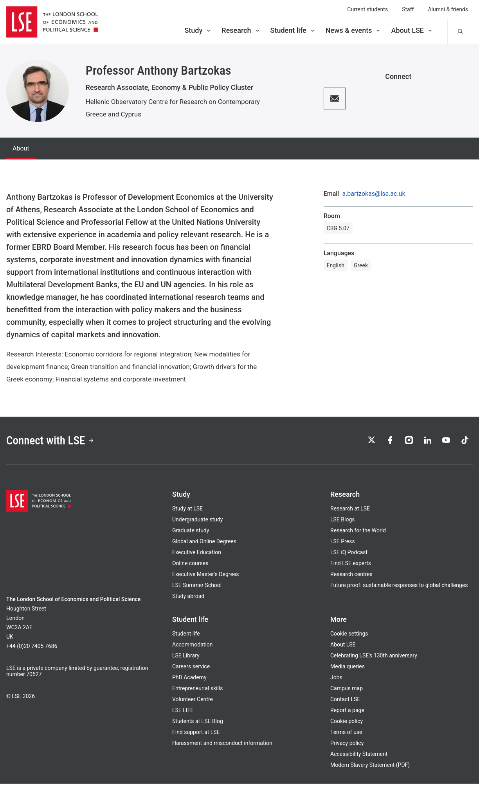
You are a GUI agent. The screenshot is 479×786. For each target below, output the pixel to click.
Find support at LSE (196, 734)
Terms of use (346, 734)
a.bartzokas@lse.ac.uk (373, 194)
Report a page (347, 712)
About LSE (412, 30)
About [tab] (21, 148)
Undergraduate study (197, 522)
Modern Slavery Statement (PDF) (370, 767)
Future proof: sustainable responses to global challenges (399, 587)
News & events (354, 30)
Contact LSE (345, 701)
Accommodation (192, 647)
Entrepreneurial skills (197, 691)
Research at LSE (350, 511)
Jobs (336, 680)
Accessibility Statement (358, 756)
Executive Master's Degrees (205, 576)
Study (198, 30)
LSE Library (186, 658)
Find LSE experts (350, 565)
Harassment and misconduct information (222, 745)
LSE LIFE (182, 712)
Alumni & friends (448, 9)
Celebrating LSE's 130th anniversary (373, 658)
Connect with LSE (54, 441)
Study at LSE (187, 511)
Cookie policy (346, 723)
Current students (367, 9)
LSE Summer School (196, 587)
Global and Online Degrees (204, 544)
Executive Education (196, 554)
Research (240, 30)
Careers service (191, 669)
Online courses (190, 565)
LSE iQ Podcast (348, 554)
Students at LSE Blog (197, 723)
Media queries (347, 669)
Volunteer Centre (192, 701)
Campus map (346, 691)
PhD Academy (189, 680)
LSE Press (342, 544)
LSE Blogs (342, 522)
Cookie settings (349, 636)
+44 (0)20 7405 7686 (31, 648)
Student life (293, 30)
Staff (408, 9)
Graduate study (190, 533)
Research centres (351, 576)
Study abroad (188, 598)
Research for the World (358, 533)
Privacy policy (347, 745)
